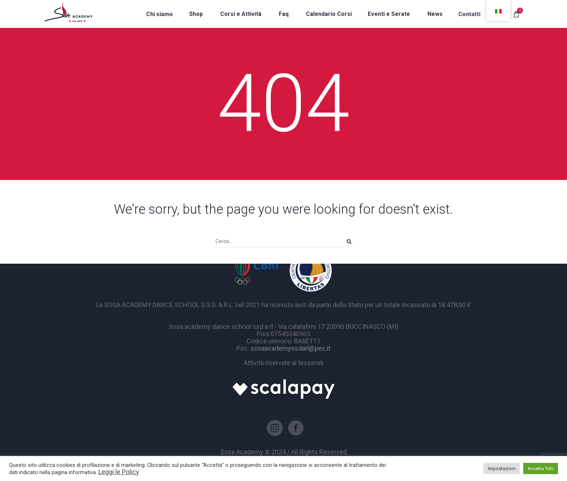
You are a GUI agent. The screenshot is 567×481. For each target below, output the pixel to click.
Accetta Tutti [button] (541, 468)
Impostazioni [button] (501, 468)
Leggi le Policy (118, 472)
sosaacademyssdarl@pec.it (291, 348)
